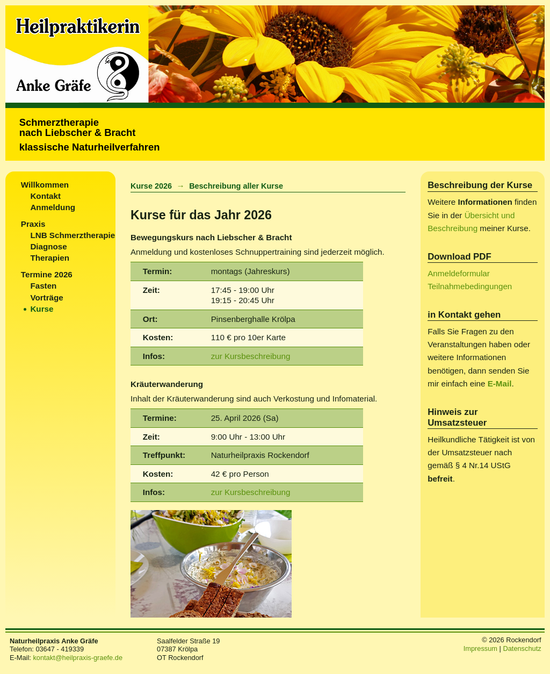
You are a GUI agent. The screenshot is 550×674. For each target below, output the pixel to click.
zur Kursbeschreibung (251, 356)
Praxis (33, 223)
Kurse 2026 (151, 186)
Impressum (480, 648)
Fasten (43, 285)
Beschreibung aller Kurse (236, 186)
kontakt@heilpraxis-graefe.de (77, 658)
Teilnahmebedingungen (470, 286)
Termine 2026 (47, 274)
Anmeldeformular (459, 273)
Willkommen (45, 184)
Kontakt (45, 195)
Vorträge (46, 297)
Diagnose (48, 246)
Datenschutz (522, 648)
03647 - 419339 (59, 649)
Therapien (49, 257)
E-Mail (500, 383)
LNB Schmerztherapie (72, 235)
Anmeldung (52, 207)
